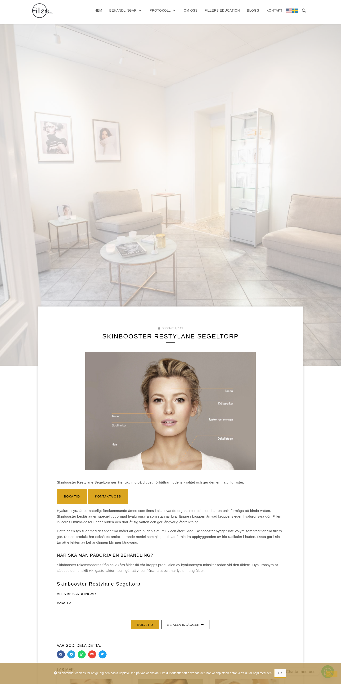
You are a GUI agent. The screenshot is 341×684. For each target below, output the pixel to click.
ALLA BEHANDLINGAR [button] (76, 594)
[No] (331, 674)
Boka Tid (64, 603)
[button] (72, 497)
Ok (280, 673)
